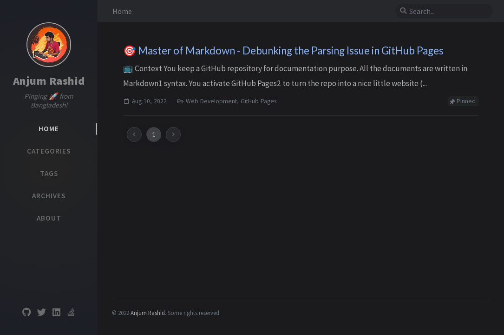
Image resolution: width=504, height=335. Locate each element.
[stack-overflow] (71, 312)
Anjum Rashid (49, 81)
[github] (26, 312)
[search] (448, 11)
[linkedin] (56, 312)
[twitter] (41, 312)
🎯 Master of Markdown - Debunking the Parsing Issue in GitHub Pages (283, 50)
